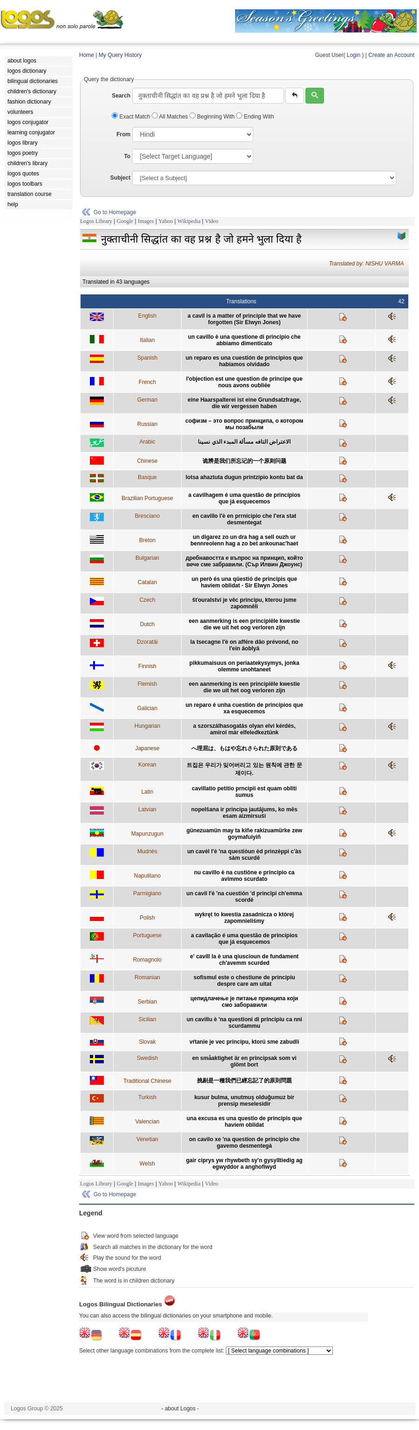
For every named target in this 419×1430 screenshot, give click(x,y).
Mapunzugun (147, 833)
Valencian (147, 1121)
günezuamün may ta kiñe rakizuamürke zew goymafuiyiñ (244, 833)
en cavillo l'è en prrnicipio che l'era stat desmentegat (244, 519)
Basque (147, 477)
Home (86, 55)
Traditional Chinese (147, 1081)
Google (125, 221)
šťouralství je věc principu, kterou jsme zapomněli (244, 603)
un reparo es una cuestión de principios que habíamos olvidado (244, 361)
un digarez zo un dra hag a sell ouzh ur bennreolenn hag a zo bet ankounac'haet (244, 540)
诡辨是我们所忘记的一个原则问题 (244, 461)
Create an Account (391, 55)
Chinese (147, 461)
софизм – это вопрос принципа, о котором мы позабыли (244, 424)
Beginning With (212, 116)
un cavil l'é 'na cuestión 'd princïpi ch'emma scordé (244, 896)
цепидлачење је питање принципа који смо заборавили (244, 1001)
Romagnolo (147, 959)
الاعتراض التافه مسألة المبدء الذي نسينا (244, 442)
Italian (147, 340)
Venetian (147, 1139)
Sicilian (147, 1019)
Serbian (147, 1001)
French (147, 382)
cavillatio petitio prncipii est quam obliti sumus (244, 791)
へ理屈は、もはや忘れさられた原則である (244, 748)
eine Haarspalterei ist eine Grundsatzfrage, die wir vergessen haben (244, 403)
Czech (147, 600)
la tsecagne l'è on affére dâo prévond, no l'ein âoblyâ (244, 645)
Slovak (147, 1042)
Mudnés (147, 851)
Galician (147, 708)
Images (146, 221)
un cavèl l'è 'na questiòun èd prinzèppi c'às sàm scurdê (244, 854)
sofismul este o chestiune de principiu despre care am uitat (244, 980)
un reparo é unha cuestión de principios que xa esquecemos (244, 708)
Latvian (147, 809)
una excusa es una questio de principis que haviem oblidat (244, 1121)
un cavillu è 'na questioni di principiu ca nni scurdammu (244, 1022)
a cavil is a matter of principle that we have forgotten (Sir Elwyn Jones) (244, 319)
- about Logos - (180, 1408)
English (147, 316)
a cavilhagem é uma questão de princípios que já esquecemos (244, 498)
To (127, 156)
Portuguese (147, 935)
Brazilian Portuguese (147, 498)
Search (121, 95)
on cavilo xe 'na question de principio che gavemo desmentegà (244, 1142)
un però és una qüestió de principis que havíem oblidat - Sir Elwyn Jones (244, 582)
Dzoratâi (147, 642)
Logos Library (96, 221)
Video (211, 221)
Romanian (147, 977)
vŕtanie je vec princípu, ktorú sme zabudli (244, 1042)
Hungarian (147, 726)
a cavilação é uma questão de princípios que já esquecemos (244, 938)
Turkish (147, 1097)
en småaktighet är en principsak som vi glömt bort (244, 1061)
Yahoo (165, 221)
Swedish (147, 1058)
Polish (147, 917)
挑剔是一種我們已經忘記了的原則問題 (244, 1080)
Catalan (147, 582)
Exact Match (132, 116)
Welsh (147, 1163)
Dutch (147, 624)
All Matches (170, 116)
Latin (147, 791)
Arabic (147, 442)
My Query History (120, 55)
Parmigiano (147, 893)
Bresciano (147, 516)
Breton (147, 540)
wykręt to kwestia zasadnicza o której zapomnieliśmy (244, 917)
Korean (147, 764)
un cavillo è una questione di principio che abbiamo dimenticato (244, 340)
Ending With (255, 116)
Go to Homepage (115, 212)
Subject (120, 177)
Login (353, 55)
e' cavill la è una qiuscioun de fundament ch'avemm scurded (244, 959)
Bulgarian (147, 558)
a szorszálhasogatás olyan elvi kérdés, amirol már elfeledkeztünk (244, 729)
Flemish (147, 684)
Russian (147, 424)
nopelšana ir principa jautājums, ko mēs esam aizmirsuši (244, 812)
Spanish (147, 358)
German (147, 400)
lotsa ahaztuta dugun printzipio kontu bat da (244, 477)
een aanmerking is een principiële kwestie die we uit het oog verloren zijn (244, 624)
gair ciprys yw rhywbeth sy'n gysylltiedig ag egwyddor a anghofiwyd (244, 1163)
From (123, 134)
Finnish (147, 666)
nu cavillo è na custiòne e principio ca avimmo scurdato (244, 875)
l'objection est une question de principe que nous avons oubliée (244, 382)
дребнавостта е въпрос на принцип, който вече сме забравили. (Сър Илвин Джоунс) (244, 561)
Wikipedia (189, 221)
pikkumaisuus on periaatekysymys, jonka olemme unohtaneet (244, 666)
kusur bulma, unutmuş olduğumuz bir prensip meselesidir (244, 1100)
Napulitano (147, 875)
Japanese (147, 748)
